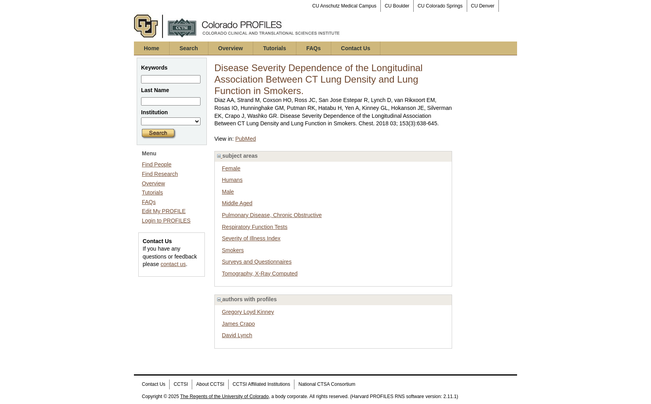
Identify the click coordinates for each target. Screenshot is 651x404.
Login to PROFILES (166, 220)
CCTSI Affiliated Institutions (261, 384)
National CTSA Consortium (326, 384)
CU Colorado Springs (440, 6)
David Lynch (237, 335)
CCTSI (181, 384)
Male (228, 192)
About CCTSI (210, 384)
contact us (173, 264)
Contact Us (355, 48)
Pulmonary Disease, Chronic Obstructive (272, 215)
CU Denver (482, 6)
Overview (230, 48)
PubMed (245, 139)
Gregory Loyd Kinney (248, 312)
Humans (232, 180)
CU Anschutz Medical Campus (344, 6)
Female (231, 168)
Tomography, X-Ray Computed (260, 273)
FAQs (313, 48)
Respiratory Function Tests (254, 227)
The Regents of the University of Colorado (224, 396)
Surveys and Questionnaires (257, 262)
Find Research (160, 174)
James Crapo (238, 324)
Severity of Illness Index (251, 238)
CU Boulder (397, 6)
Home (151, 48)
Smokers (233, 250)
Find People (157, 164)
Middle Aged (237, 203)
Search (188, 48)
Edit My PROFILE (163, 211)
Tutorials (274, 48)
